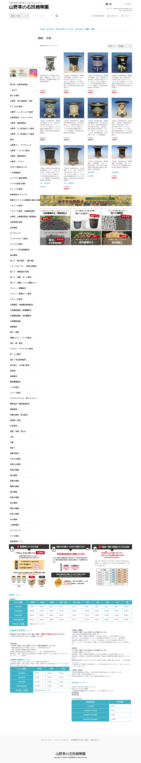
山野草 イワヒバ (17, 162)
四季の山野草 (15, 464)
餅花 (12, 140)
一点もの (13, 90)
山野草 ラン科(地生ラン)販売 (22, 128)
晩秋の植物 (14, 508)
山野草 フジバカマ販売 (19, 151)
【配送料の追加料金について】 (20, 659)
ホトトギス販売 (16, 189)
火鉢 (12, 437)
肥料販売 (13, 409)
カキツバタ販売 (16, 299)
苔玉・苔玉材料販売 (18, 360)
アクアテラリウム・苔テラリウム (23, 398)
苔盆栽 (12, 371)
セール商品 (14, 536)
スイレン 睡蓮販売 (18, 288)
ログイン (126, 16)
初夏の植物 (14, 481)
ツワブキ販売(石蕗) (17, 184)
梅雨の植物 (14, 486)
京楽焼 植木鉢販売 (76, 29)
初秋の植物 (14, 497)
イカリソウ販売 (16, 206)
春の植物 (13, 475)
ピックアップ (15, 530)
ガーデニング (16, 233)
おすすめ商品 (15, 459)
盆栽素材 (13, 327)
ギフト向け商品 (16, 106)
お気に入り (112, 16)
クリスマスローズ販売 (19, 239)
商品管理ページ (16, 541)
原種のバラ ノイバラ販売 (20, 338)
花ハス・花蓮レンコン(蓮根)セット (24, 283)
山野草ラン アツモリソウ (20, 145)
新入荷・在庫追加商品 (19, 84)
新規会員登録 (97, 16)
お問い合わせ (94, 740)
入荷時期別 (14, 525)
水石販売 (13, 426)
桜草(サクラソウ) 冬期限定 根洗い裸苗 (24, 200)
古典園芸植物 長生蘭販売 (20, 316)
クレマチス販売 (16, 244)
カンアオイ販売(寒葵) (18, 178)
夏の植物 (13, 492)
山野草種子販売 (16, 222)
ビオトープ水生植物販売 (19, 250)
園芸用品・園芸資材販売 (19, 404)
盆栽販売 (13, 376)
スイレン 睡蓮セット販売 (20, 294)
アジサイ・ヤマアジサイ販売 (21, 349)
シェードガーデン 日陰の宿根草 (23, 266)
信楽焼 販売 (15, 420)
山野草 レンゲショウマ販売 (21, 112)
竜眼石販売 (14, 453)
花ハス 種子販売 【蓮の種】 (22, 261)
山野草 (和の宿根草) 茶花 (21, 101)
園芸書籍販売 (15, 382)
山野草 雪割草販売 (18, 156)
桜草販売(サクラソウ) (18, 195)
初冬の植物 (14, 514)
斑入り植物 (14, 95)
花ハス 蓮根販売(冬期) (19, 272)
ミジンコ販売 (15, 393)
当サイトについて (47, 740)
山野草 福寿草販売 (18, 123)
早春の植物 (14, 470)
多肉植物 (13, 228)
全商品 (42, 29)
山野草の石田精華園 (29, 7)
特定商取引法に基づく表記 (79, 740)
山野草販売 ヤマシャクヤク (21, 117)
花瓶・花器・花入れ (18, 431)
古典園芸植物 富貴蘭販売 (20, 310)
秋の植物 (13, 503)
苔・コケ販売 (15, 354)
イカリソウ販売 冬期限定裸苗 (22, 211)
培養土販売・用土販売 (19, 415)
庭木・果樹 (14, 332)
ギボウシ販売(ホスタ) (18, 167)
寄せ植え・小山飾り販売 (19, 365)
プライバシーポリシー (62, 740)
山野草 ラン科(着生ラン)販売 (22, 134)
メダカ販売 (14, 387)
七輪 (12, 442)
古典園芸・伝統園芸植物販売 (21, 305)
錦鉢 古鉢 (90, 29)
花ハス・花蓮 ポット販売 (20, 277)
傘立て (12, 448)
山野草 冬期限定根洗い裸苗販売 (23, 217)
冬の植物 (13, 519)
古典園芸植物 (15, 321)
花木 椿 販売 (16, 343)
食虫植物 (13, 255)
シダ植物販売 (15, 173)
